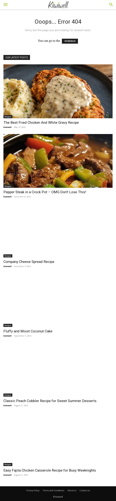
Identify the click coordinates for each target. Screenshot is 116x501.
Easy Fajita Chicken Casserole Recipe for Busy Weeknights (49, 470)
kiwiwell (7, 127)
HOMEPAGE (69, 41)
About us (72, 490)
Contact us (85, 490)
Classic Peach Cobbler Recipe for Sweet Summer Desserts (49, 401)
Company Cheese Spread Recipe (28, 262)
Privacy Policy (32, 490)
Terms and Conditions (53, 490)
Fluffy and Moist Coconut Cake (27, 331)
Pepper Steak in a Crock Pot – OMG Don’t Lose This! (44, 192)
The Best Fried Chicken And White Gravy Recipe (41, 123)
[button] (5, 4)
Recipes (7, 117)
